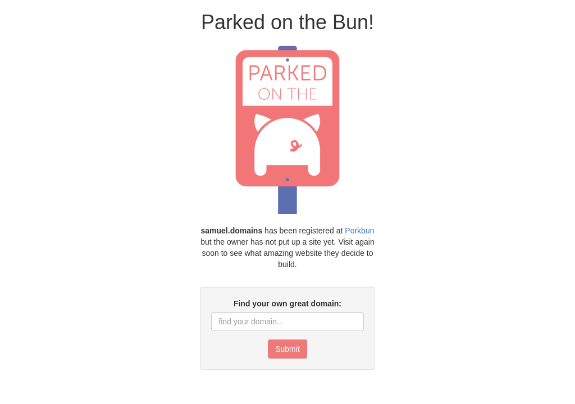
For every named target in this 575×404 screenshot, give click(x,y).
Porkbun (359, 230)
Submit (287, 349)
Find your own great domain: (287, 303)
